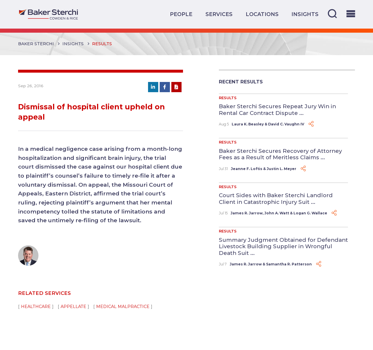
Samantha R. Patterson (289, 264)
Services (219, 14)
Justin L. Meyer (281, 169)
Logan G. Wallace (310, 213)
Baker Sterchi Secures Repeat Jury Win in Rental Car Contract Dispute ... (277, 109)
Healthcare (36, 306)
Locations (262, 14)
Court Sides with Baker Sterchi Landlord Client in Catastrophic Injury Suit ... (276, 198)
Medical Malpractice (122, 306)
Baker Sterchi (36, 43)
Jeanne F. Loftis (246, 169)
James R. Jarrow (247, 213)
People (181, 14)
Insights (305, 14)
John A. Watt (276, 213)
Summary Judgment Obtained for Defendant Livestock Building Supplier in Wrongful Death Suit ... (283, 246)
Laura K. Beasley (248, 124)
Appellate (73, 306)
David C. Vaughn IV (286, 124)
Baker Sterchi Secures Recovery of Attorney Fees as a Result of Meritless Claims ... (280, 154)
